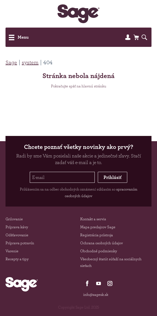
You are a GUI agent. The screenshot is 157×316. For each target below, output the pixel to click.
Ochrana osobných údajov (101, 243)
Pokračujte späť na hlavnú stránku (78, 86)
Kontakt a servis (93, 219)
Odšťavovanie (17, 235)
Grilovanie (14, 219)
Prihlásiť (112, 177)
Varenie (12, 251)
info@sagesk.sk (95, 294)
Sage (11, 62)
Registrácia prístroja (96, 235)
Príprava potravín (20, 243)
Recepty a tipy (17, 259)
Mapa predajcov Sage (97, 227)
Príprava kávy (17, 227)
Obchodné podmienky (98, 251)
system (30, 62)
